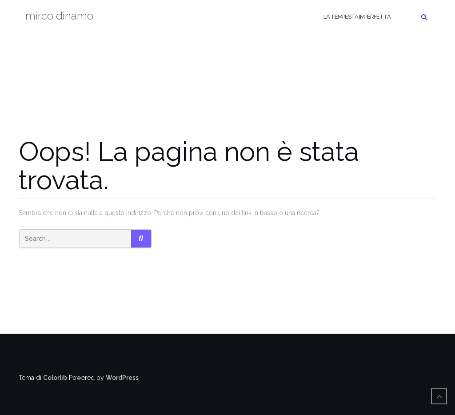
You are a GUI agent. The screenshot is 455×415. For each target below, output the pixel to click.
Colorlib (55, 377)
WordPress (122, 377)
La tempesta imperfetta (357, 16)
